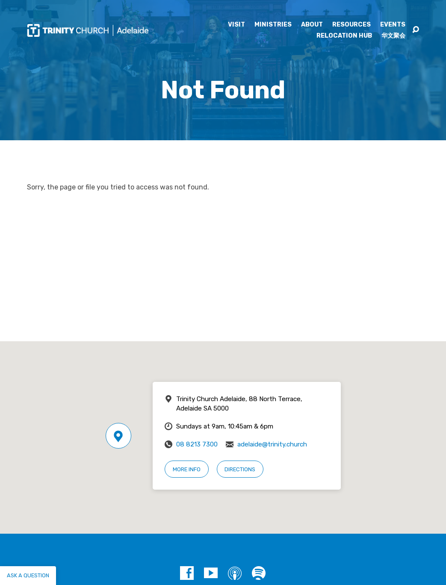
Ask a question (28, 575)
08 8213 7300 (197, 444)
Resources (351, 25)
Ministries (273, 25)
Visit (236, 25)
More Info (187, 469)
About (312, 25)
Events (392, 25)
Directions (239, 469)
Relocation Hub (344, 36)
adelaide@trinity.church (272, 444)
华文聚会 (393, 36)
